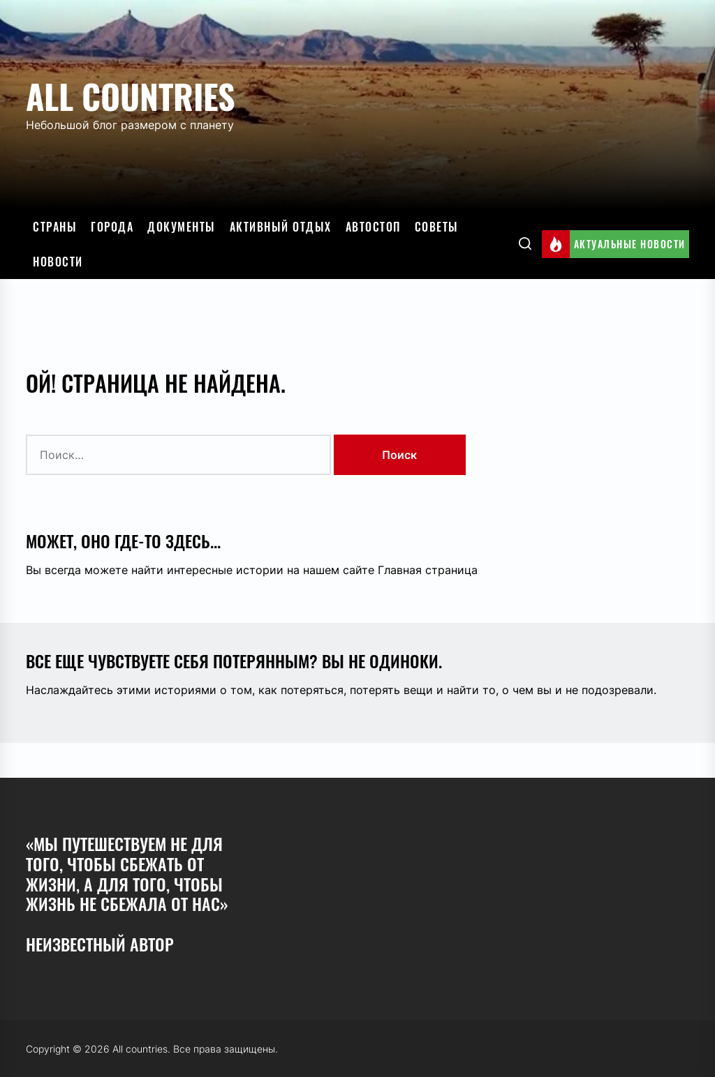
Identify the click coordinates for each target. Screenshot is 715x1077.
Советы (437, 227)
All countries (130, 96)
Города (112, 227)
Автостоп (373, 227)
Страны (55, 227)
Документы (181, 227)
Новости (58, 262)
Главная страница (428, 570)
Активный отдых (281, 227)
